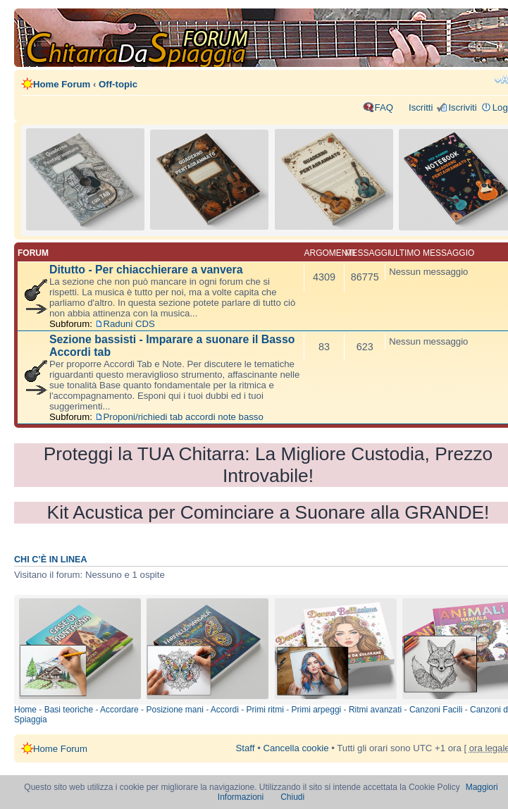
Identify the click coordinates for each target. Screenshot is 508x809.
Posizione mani (174, 710)
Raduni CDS (129, 324)
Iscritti (421, 107)
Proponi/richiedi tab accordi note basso (184, 417)
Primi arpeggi (317, 710)
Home (25, 710)
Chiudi (292, 797)
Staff (245, 748)
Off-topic (118, 84)
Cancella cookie (295, 748)
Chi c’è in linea (50, 559)
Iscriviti (462, 107)
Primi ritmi (265, 710)
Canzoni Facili (435, 710)
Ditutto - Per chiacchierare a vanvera (145, 270)
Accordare (119, 710)
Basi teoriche (68, 710)
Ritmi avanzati (375, 710)
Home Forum (61, 84)
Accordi (225, 710)
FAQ (384, 107)
